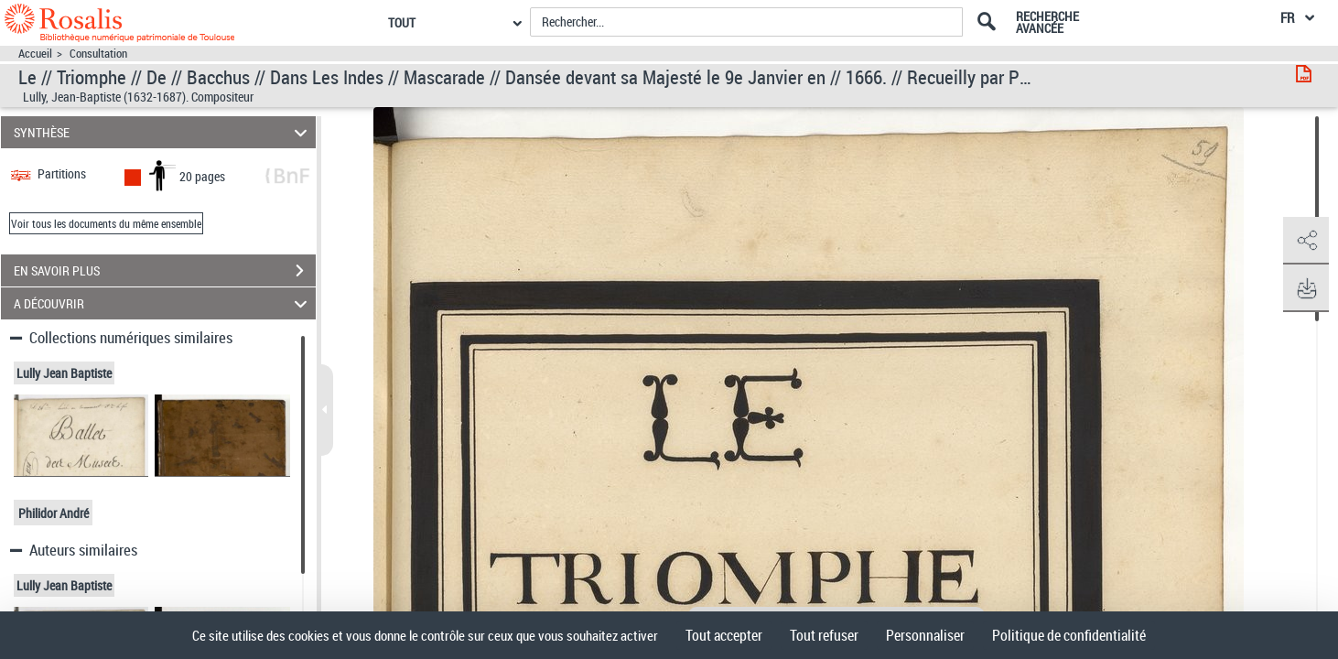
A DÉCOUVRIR (163, 303)
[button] (1306, 241)
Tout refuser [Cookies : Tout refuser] (824, 635)
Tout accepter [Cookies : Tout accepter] (723, 635)
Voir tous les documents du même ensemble (106, 223)
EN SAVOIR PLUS (165, 271)
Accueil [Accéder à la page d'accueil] (35, 53)
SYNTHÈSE (163, 132)
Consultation (98, 53)
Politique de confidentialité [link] (1069, 635)
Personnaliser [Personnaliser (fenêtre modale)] (925, 635)
